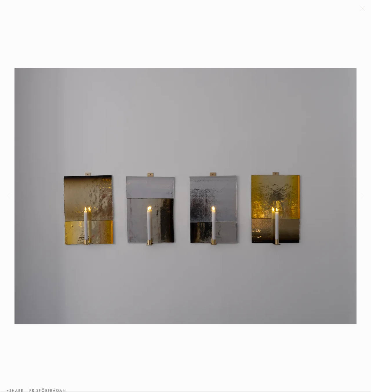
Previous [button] (8, 196)
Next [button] (362, 196)
